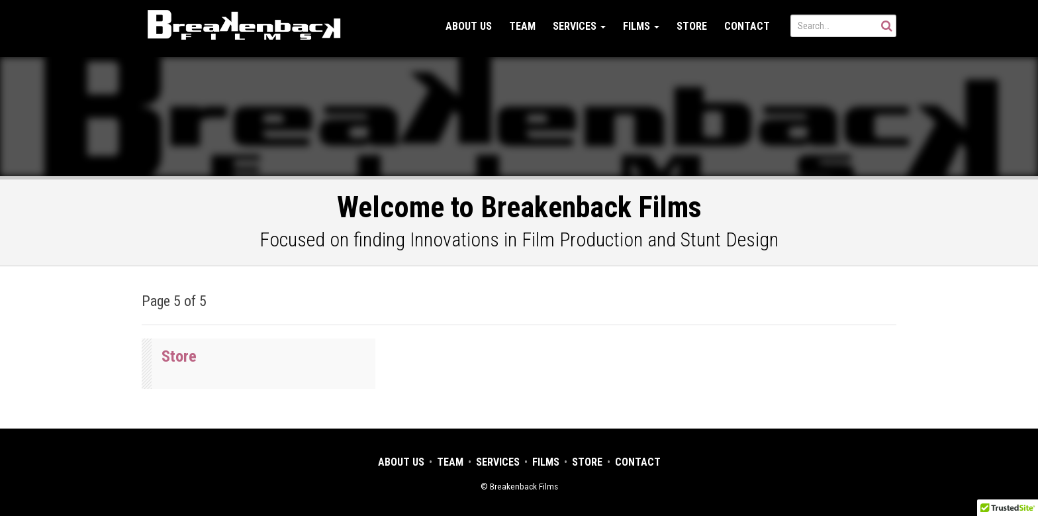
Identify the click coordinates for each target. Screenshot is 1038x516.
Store (692, 26)
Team (522, 26)
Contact (747, 26)
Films (641, 26)
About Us (469, 26)
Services (579, 26)
